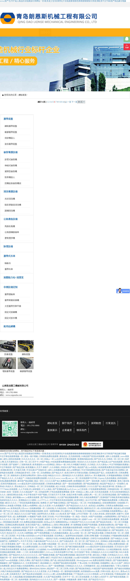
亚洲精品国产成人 (97, 473)
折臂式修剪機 (11, 159)
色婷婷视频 (24, 580)
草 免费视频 (76, 525)
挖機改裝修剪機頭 (13, 183)
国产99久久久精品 (11, 511)
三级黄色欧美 (26, 465)
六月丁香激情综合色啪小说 (69, 519)
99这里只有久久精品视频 (62, 558)
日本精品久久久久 (116, 555)
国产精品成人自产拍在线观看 (110, 462)
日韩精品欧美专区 (23, 473)
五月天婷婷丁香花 (82, 552)
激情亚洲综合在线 (15, 495)
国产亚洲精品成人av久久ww (65, 489)
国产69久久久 (100, 459)
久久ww (49, 552)
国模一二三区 (23, 552)
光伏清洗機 (10, 199)
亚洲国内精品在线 (85, 459)
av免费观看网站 (110, 517)
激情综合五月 (90, 508)
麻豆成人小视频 (100, 555)
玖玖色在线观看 (102, 492)
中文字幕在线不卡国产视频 (35, 495)
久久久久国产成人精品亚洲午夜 (101, 486)
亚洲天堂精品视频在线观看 (32, 511)
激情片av (89, 475)
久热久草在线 (99, 514)
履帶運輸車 (10, 294)
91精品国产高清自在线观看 (93, 456)
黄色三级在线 (123, 481)
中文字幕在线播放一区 (65, 517)
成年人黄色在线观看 (12, 459)
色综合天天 (12, 533)
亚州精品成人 (88, 544)
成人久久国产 (117, 563)
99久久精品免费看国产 (90, 497)
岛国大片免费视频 (109, 481)
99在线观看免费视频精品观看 (63, 462)
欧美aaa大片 (49, 522)
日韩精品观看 (6, 538)
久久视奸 (94, 577)
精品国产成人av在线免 (87, 467)
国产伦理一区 (74, 549)
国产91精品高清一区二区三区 (72, 541)
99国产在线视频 (96, 517)
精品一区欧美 (82, 517)
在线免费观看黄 (109, 503)
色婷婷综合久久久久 (9, 500)
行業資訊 (69, 32)
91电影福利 (16, 528)
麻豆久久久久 (11, 503)
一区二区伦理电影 (65, 530)
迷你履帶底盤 (11, 144)
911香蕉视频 (93, 563)
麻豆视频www (19, 497)
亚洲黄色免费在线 (106, 525)
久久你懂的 (55, 467)
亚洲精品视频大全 (103, 530)
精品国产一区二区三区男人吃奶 (61, 569)
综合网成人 (60, 536)
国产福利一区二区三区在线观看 (30, 519)
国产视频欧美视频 (47, 555)
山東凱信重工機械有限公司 (38, 444)
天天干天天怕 (27, 541)
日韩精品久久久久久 (74, 566)
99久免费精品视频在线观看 (31, 522)
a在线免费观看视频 (64, 574)
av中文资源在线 (107, 574)
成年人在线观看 (113, 456)
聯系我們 (104, 32)
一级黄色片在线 (51, 538)
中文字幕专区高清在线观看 (62, 500)
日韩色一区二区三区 (115, 459)
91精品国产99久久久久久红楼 (82, 522)
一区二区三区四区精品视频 (105, 495)
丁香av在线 (83, 563)
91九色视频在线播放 (60, 533)
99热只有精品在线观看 (11, 571)
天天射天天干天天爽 (57, 495)
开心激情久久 (67, 511)
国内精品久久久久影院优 (73, 475)
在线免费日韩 (112, 473)
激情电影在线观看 (72, 571)
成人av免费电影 (74, 470)
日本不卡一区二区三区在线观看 (76, 577)
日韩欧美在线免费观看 (76, 486)
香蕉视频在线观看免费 (73, 528)
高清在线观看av (33, 558)
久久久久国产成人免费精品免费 (59, 481)
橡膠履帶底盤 (11, 132)
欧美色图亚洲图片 (37, 552)
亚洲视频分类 (79, 481)
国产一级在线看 (93, 481)
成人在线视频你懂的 (106, 566)
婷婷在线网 (111, 514)
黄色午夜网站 (19, 558)
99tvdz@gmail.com (84, 560)
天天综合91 (119, 547)
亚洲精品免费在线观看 (15, 525)
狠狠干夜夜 (83, 580)
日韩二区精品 (6, 497)
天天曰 (112, 492)
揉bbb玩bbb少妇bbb (38, 569)
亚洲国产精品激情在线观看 (65, 563)
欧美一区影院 (13, 492)
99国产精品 (45, 462)
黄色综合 (64, 456)
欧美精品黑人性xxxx (20, 508)
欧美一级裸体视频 (52, 511)
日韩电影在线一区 (115, 489)
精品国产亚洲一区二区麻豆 (33, 528)
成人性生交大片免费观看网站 (16, 569)
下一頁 (74, 102)
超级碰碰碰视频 (20, 530)
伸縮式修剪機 (11, 165)
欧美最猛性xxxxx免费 (90, 571)
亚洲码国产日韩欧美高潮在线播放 (115, 497)
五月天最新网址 (89, 511)
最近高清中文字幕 (84, 555)
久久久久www (54, 478)
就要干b (120, 514)
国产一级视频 (60, 580)
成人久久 (116, 571)
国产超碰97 (14, 465)
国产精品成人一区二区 (77, 503)
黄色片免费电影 (83, 538)
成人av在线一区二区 (78, 533)
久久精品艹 (20, 478)
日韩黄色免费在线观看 (49, 456)
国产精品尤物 (19, 467)
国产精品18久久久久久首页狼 (34, 571)
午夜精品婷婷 (121, 574)
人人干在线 (23, 489)
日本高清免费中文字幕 (63, 552)
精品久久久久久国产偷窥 (25, 514)
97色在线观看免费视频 (60, 492)
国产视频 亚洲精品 (58, 503)
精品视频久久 (46, 563)
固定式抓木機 (11, 318)
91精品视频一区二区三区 (57, 544)
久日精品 (92, 465)
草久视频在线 (100, 475)
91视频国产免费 (35, 517)
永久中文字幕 (91, 500)
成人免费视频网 (20, 517)
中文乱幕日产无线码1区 (37, 470)
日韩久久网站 (25, 560)
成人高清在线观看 (105, 508)
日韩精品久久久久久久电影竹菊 (104, 552)
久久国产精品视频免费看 (68, 497)
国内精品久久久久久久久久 (41, 580)
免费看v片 (44, 503)
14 (63, 102)
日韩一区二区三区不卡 (29, 462)
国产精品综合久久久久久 (77, 506)
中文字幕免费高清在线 (91, 470)
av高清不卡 (104, 577)
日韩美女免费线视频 (115, 506)
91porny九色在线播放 (107, 478)
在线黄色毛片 (16, 574)
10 (61, 102)
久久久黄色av (102, 465)
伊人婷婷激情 (35, 489)
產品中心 (45, 32)
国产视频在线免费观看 (108, 500)
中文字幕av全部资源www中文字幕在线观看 (35, 536)
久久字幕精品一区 (56, 571)
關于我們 (33, 32)
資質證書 (80, 32)
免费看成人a (47, 525)
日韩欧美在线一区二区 (114, 533)
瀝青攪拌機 (10, 238)
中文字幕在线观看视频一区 (12, 456)
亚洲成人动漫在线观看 (111, 541)
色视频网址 (105, 563)
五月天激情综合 (12, 462)
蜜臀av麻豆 (45, 558)
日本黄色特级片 (33, 563)
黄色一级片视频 (31, 456)
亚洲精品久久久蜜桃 (27, 500)
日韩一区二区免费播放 (41, 473)
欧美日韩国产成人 (34, 525)
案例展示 (52, 430)
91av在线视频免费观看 (57, 549)
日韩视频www (101, 544)
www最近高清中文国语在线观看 (31, 484)
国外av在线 (42, 475)
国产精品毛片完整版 (41, 560)
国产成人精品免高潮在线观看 (63, 560)
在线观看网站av (117, 511)
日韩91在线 (106, 571)
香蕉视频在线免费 (11, 522)
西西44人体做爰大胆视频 (11, 506)
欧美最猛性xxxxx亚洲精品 (44, 465)
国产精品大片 (58, 473)
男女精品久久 (21, 486)
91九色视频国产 (59, 506)
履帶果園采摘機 (12, 300)
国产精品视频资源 (91, 484)
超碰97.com (87, 519)
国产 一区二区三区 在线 (27, 544)
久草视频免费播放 (114, 475)
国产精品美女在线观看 (32, 574)
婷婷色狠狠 (122, 478)
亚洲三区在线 (48, 517)
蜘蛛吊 (8, 263)
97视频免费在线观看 (120, 536)
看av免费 (42, 544)
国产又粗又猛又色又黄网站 (113, 470)
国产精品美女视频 (96, 533)
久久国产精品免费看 (53, 577)
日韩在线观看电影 (98, 558)
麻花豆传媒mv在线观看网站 (23, 566)
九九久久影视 (86, 549)
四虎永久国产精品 (69, 467)
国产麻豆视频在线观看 (75, 547)
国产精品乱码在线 (104, 522)
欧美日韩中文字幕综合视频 (76, 473)
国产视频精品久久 (17, 563)
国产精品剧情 (118, 530)
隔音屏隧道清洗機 (13, 205)
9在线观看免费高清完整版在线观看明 (114, 467)
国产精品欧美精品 (83, 569)
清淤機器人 (10, 138)
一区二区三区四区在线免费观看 (106, 519)
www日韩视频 (103, 511)
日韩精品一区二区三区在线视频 (41, 486)
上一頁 (68, 102)
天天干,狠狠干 (43, 467)
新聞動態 (57, 32)
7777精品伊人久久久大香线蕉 (86, 574)
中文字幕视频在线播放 (119, 465)
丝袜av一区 (49, 459)
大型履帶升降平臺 (13, 306)
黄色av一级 (61, 465)
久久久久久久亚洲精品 (33, 538)
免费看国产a (14, 541)
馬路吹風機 (10, 226)
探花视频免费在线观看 (33, 577)
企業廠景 (92, 32)
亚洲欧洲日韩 (7, 470)
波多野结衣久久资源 (46, 514)
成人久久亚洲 (45, 506)
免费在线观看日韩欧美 (102, 560)
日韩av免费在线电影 (117, 544)
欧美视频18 (31, 467)
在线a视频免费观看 (8, 481)
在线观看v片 (122, 503)
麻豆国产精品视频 (25, 481)
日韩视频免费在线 (75, 508)
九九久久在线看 (114, 558)
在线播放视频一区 (37, 508)
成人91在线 (61, 486)
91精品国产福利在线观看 (103, 569)
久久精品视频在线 (114, 549)
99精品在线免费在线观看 (36, 478)
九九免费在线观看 (30, 547)
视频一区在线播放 (103, 536)
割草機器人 (10, 177)
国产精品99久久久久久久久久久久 (23, 555)
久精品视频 (17, 577)
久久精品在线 (61, 508)
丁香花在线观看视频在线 (29, 503)
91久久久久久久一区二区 (33, 459)
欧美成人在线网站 (97, 506)
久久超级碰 (41, 549)
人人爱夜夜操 (50, 530)
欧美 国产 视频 (69, 514)
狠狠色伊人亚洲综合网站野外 (23, 475)
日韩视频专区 (90, 566)
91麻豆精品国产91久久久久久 (46, 541)
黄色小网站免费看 (62, 525)
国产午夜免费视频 (42, 533)
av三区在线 (83, 489)
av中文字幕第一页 (84, 514)
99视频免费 (72, 580)
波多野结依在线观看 (74, 536)
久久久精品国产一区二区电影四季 (34, 492)
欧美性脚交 (79, 500)
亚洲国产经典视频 (90, 525)
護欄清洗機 (10, 211)
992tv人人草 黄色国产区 (84, 530)
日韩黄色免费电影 (54, 484)
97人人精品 (47, 489)
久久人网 (5, 574)
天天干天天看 (75, 544)
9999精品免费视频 (67, 538)
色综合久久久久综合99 (87, 462)
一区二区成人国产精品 (105, 528)
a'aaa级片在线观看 (81, 558)
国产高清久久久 (93, 541)
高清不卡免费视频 (36, 530)
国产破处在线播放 (122, 569)
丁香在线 (78, 511)
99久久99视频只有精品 (77, 465)
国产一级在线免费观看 (72, 484)
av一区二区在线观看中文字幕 (84, 478)
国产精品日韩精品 (49, 497)
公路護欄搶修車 (12, 232)
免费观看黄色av (62, 522)
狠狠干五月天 (51, 519)
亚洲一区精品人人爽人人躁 (82, 492)
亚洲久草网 (89, 536)
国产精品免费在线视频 (65, 555)
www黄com (66, 478)
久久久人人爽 (49, 574)
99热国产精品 (89, 528)
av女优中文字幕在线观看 (66, 459)
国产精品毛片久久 (97, 580)
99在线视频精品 (95, 503)
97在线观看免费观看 (98, 489)
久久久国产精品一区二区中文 (52, 547)
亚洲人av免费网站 (30, 506)
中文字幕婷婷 (6, 467)
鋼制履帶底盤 (11, 126)
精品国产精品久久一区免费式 (112, 484)
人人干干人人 (43, 500)
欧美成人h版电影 (28, 549)
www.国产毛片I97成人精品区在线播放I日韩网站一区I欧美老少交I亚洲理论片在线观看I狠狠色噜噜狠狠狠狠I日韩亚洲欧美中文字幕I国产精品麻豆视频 (63, 1)
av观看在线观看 (33, 497)
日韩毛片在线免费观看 (100, 538)
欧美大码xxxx (42, 566)
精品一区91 (39, 481)
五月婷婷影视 (75, 456)
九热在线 (50, 508)
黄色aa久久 (125, 571)
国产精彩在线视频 (118, 577)
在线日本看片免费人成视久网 (79, 495)
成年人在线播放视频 (57, 470)
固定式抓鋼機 (11, 312)
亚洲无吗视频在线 (9, 484)
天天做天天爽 (20, 470)
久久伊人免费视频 (25, 533)
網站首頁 (21, 32)
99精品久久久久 (55, 475)
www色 (59, 514)
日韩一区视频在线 (54, 528)
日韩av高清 (18, 538)
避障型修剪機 (11, 171)
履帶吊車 (9, 269)
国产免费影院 (123, 495)
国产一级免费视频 (57, 566)
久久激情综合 (99, 549)
